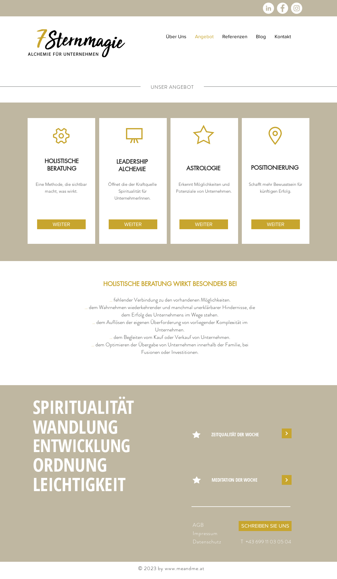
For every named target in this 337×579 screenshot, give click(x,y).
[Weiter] (287, 433)
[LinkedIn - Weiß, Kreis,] (268, 8)
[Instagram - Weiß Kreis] (296, 8)
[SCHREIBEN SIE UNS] (265, 526)
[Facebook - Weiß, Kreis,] (282, 8)
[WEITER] (61, 224)
